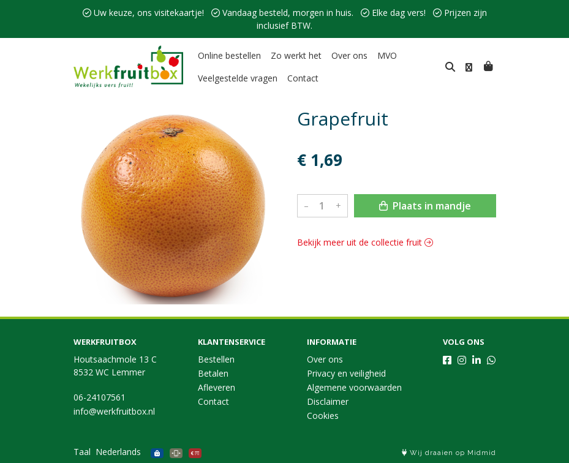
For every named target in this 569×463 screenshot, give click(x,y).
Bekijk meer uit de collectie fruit (365, 242)
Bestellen (216, 359)
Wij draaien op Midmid (449, 453)
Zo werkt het (296, 55)
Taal (82, 451)
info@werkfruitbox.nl (114, 411)
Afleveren (216, 387)
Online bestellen (229, 55)
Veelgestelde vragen (237, 78)
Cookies (323, 415)
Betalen (213, 373)
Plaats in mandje (425, 206)
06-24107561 (99, 397)
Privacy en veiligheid (346, 373)
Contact (302, 78)
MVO (387, 55)
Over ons (349, 55)
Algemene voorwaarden (354, 387)
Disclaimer (328, 401)
